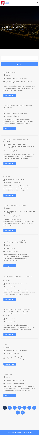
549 (18, 412)
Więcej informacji (9, 95)
